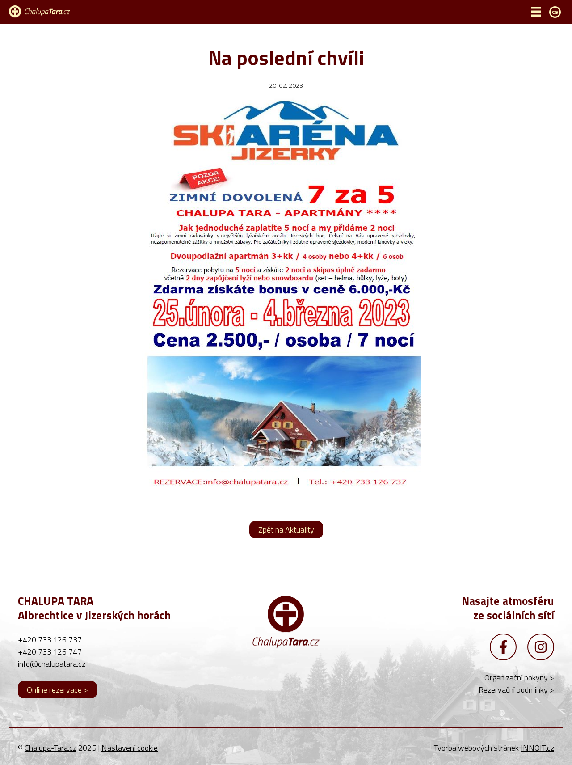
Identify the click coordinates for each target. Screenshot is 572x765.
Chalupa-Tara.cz (50, 748)
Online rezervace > (57, 690)
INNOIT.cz (537, 748)
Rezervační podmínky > (516, 690)
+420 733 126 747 (50, 652)
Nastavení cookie (129, 748)
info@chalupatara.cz (51, 664)
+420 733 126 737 (50, 640)
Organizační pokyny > (519, 678)
